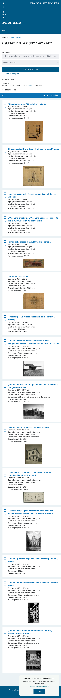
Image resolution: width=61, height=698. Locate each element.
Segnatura (38, 86)
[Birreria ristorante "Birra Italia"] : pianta (27, 104)
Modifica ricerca (30, 69)
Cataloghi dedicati (11, 22)
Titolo (12, 86)
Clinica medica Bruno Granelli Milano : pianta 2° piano (33, 149)
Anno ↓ (30, 86)
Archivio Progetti (15, 690)
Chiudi (46, 691)
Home (4, 37)
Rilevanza (5, 86)
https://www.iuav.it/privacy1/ (46, 686)
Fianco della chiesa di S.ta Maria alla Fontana (29, 242)
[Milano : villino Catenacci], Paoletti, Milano (28, 427)
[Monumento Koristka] (18, 276)
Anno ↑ (24, 86)
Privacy (25, 694)
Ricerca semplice (12, 74)
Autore (17, 86)
